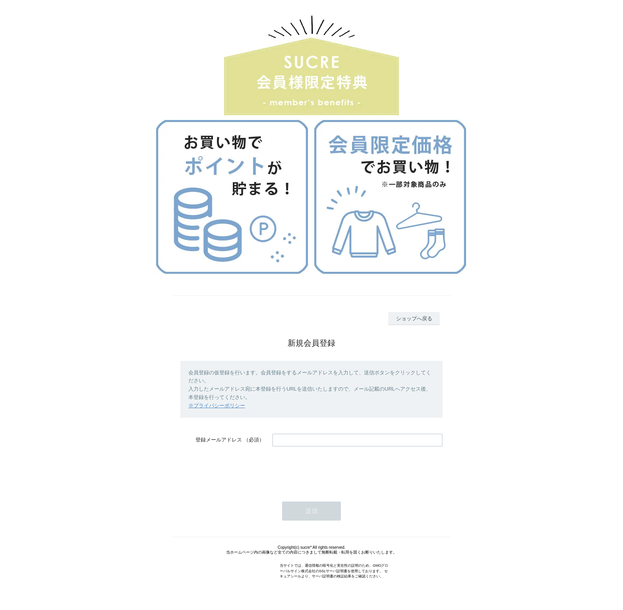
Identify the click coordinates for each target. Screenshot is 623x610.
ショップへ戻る (414, 318)
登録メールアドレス (218, 440)
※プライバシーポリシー (216, 406)
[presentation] (332, 470)
